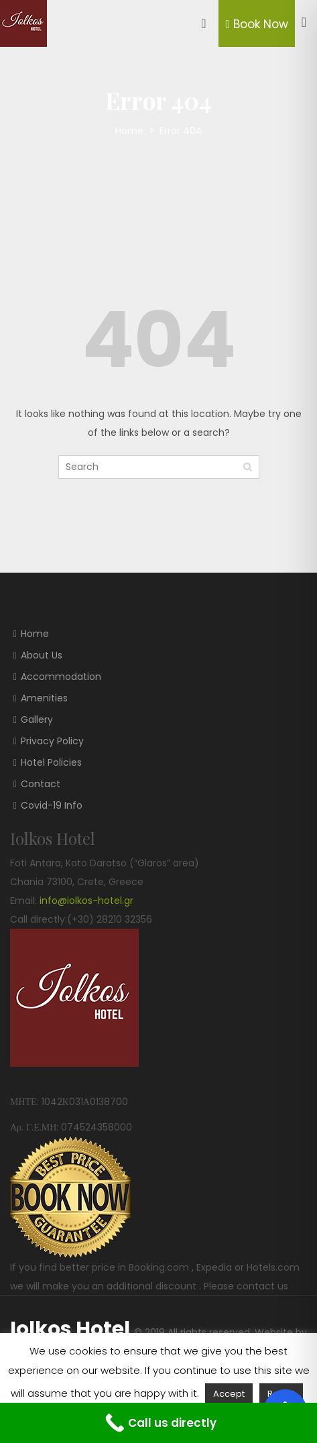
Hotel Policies (51, 762)
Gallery (37, 719)
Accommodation (61, 676)
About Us (41, 655)
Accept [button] (229, 1393)
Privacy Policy (52, 741)
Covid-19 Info (51, 805)
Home (130, 130)
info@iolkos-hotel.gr (86, 900)
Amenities (44, 698)
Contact (40, 784)
